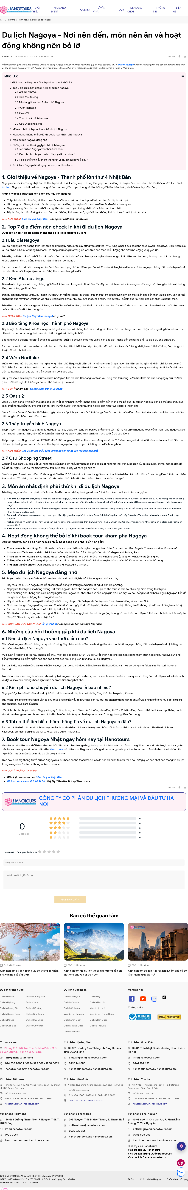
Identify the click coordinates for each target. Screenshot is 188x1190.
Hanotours (56, 749)
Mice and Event (58, 9)
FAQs (131, 1179)
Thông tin (159, 9)
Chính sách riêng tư (150, 1179)
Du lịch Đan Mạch (72, 1020)
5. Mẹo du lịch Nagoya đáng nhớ (28, 140)
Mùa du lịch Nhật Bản (35, 219)
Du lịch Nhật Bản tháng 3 (37, 316)
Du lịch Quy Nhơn (34, 1025)
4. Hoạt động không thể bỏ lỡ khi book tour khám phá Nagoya (46, 134)
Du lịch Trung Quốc (73, 1025)
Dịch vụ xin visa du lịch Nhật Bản (26, 781)
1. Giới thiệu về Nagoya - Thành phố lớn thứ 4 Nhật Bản (41, 82)
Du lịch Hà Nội (7, 996)
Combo (85, 9)
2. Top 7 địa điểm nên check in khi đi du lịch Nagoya (39, 88)
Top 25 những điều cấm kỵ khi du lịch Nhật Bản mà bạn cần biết (60, 450)
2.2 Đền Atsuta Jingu (27, 97)
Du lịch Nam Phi (97, 1002)
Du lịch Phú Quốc (34, 1020)
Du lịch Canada (71, 1002)
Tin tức (11, 19)
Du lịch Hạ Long (7, 1002)
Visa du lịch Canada (74, 1014)
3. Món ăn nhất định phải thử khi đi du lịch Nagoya (38, 129)
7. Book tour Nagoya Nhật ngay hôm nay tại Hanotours (41, 165)
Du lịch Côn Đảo (8, 1025)
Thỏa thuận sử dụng (177, 1179)
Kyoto (5, 187)
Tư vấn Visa (99, 9)
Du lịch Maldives (72, 1031)
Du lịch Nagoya (126, 64)
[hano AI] (181, 1146)
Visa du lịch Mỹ (97, 1008)
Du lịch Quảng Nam (10, 1014)
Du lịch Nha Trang (35, 1014)
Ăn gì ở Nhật (49, 624)
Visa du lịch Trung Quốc (102, 1014)
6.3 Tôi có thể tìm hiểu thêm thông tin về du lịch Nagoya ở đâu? (51, 159)
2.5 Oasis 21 (22, 113)
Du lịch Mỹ (95, 996)
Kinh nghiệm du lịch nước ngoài (35, 19)
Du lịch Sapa (32, 1002)
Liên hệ (177, 9)
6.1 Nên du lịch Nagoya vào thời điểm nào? (39, 149)
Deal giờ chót (134, 9)
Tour (120, 9)
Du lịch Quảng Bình (9, 1008)
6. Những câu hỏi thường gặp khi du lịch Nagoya (37, 145)
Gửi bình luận (70, 899)
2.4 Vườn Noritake (25, 107)
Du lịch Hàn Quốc (98, 1020)
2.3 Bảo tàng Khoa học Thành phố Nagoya (39, 102)
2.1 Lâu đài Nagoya (25, 91)
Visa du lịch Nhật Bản (49, 777)
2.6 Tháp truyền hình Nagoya (31, 118)
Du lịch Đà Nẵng (34, 1008)
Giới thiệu (35, 9)
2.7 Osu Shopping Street (29, 124)
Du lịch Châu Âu (72, 1008)
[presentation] (27, 900)
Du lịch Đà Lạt (7, 1020)
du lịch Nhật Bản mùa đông (46, 388)
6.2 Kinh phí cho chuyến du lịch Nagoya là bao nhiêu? (45, 154)
